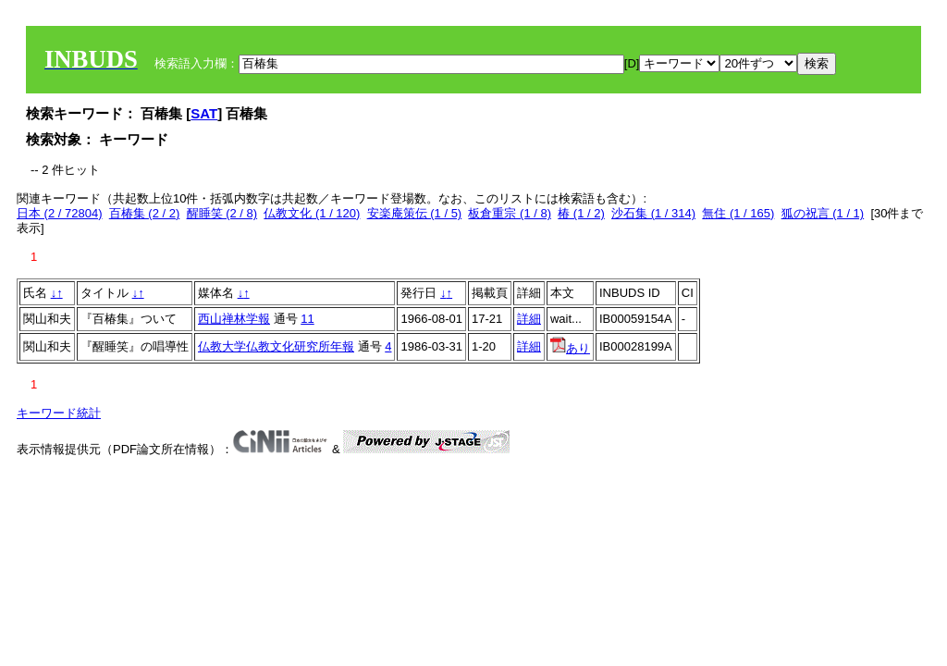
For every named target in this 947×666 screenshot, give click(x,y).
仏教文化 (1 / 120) (312, 213)
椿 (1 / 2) (581, 213)
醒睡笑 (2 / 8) (222, 213)
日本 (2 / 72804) (60, 213)
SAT (204, 113)
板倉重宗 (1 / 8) (509, 213)
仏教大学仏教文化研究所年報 (276, 346)
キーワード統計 (59, 413)
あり (570, 348)
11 (307, 319)
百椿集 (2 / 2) (144, 213)
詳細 (529, 319)
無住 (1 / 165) (738, 213)
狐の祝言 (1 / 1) (823, 213)
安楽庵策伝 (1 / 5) (414, 213)
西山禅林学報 (234, 319)
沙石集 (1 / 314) (653, 213)
